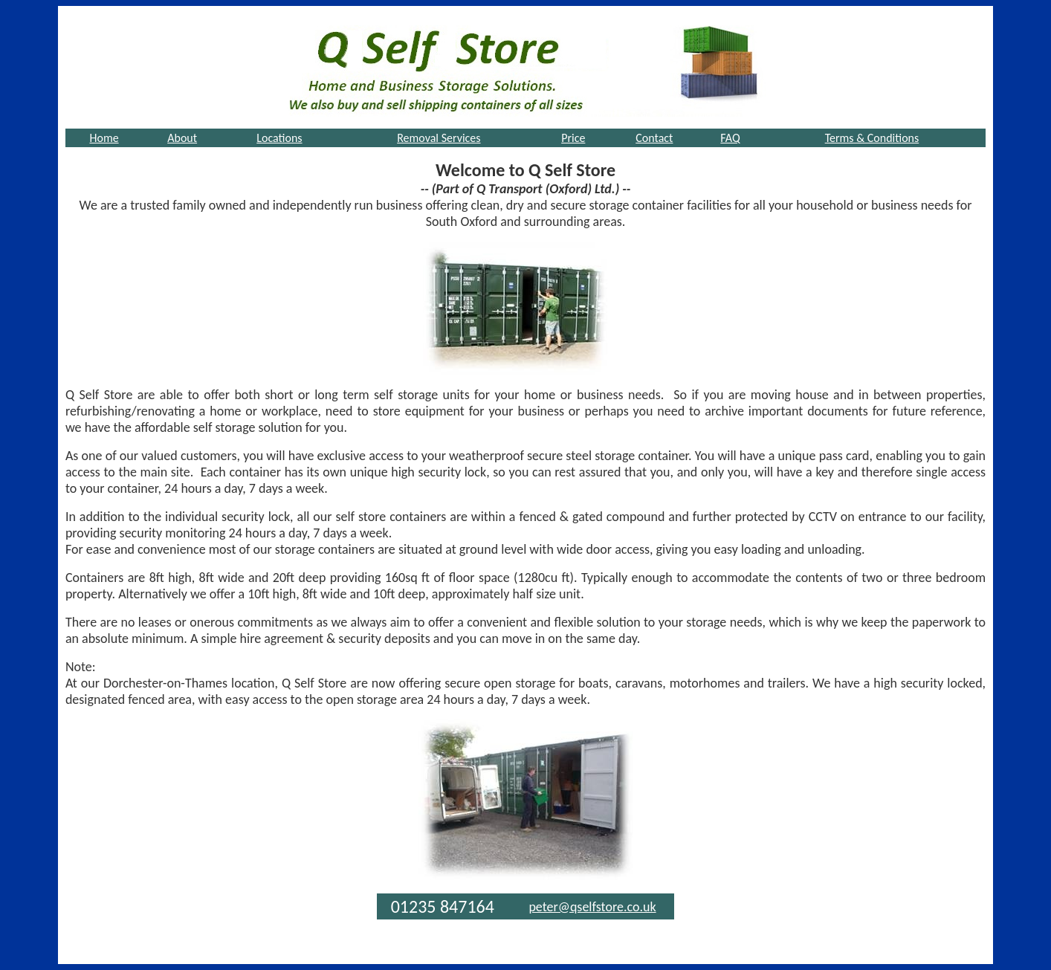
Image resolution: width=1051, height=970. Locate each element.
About (182, 138)
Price (573, 138)
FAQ (730, 138)
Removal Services (438, 138)
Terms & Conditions (872, 138)
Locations (279, 138)
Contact (654, 138)
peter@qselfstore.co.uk (592, 907)
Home (103, 138)
